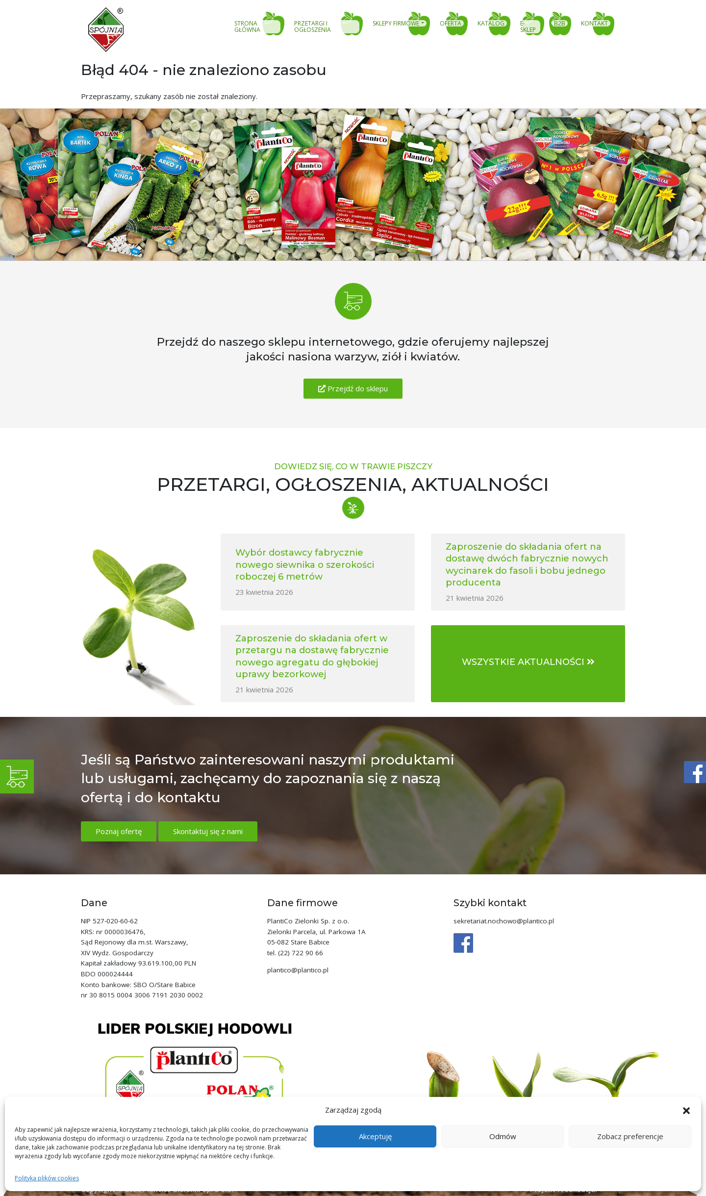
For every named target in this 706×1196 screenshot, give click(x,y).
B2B (559, 23)
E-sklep (528, 27)
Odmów (502, 1136)
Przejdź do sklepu (353, 388)
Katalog (491, 23)
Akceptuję (375, 1136)
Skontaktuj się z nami (208, 831)
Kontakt (594, 23)
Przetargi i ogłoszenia (312, 27)
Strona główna (247, 27)
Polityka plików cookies (47, 1178)
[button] (686, 1110)
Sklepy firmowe (396, 23)
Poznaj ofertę (119, 831)
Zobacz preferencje (630, 1136)
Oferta (450, 23)
